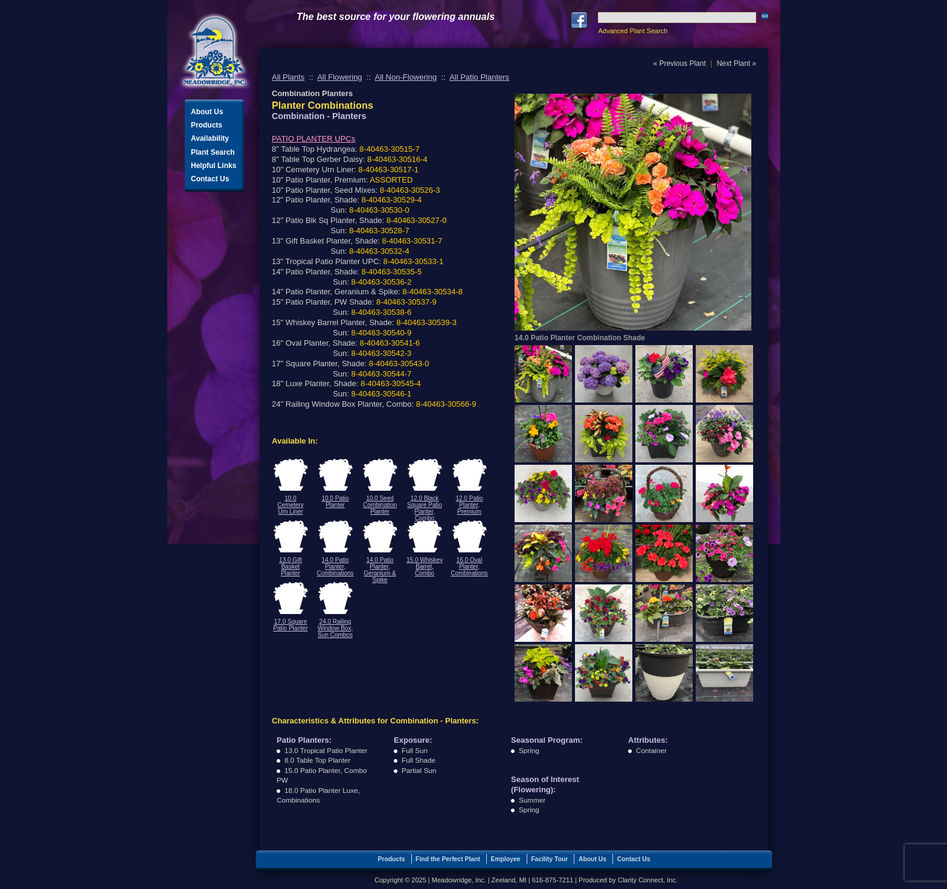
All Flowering (339, 77)
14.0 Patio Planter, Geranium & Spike (380, 570)
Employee (506, 859)
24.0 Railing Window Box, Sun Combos (335, 628)
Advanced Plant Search (632, 30)
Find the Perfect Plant (448, 859)
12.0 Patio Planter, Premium (469, 505)
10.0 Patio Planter (334, 501)
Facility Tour (549, 859)
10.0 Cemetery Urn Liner (290, 505)
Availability (210, 138)
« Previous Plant (679, 63)
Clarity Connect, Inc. (648, 880)
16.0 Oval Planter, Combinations (469, 567)
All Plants (288, 77)
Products (206, 125)
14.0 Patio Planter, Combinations (334, 567)
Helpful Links (213, 165)
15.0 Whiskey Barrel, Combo (424, 567)
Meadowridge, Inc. (215, 51)
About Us (207, 112)
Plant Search (213, 152)
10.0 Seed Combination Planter (380, 505)
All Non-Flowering (406, 77)
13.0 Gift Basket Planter (290, 567)
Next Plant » (736, 63)
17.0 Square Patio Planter (290, 625)
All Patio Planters (479, 77)
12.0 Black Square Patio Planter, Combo (424, 508)
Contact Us (210, 179)
